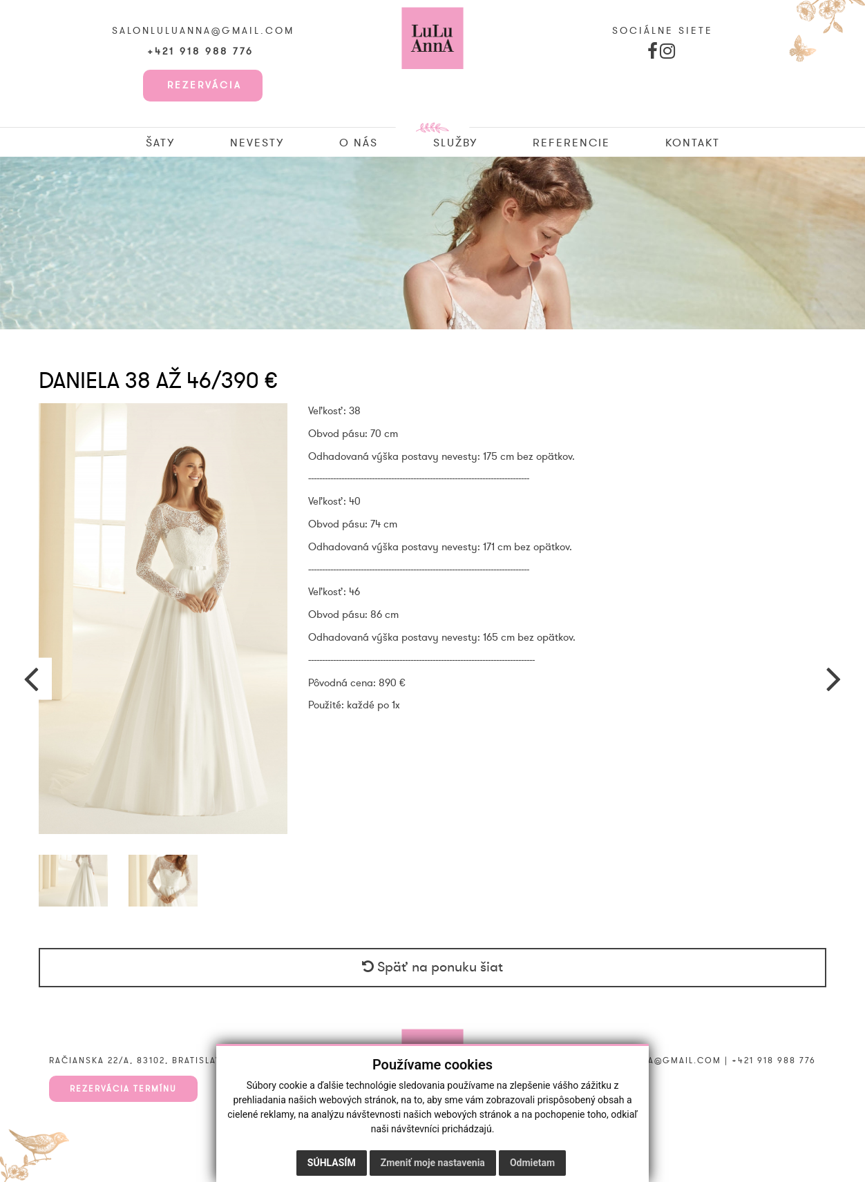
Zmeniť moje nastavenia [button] (433, 1162)
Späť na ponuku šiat (432, 967)
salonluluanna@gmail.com (203, 31)
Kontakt (692, 143)
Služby (455, 143)
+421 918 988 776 (202, 52)
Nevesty (257, 143)
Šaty (160, 143)
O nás (358, 143)
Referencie (571, 143)
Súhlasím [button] (331, 1162)
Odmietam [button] (532, 1162)
